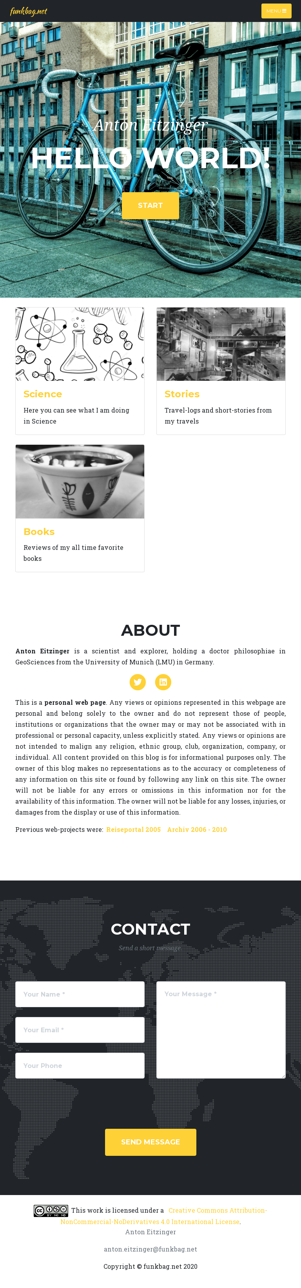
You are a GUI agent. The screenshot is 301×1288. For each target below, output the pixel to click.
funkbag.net (28, 10)
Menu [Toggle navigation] (276, 11)
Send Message (150, 1142)
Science (43, 394)
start (150, 205)
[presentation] (74, 1103)
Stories (182, 394)
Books (39, 531)
